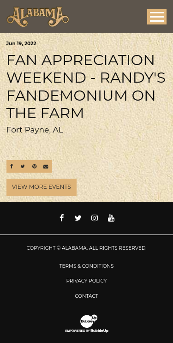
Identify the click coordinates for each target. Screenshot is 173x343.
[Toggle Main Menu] (157, 16)
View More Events (41, 186)
